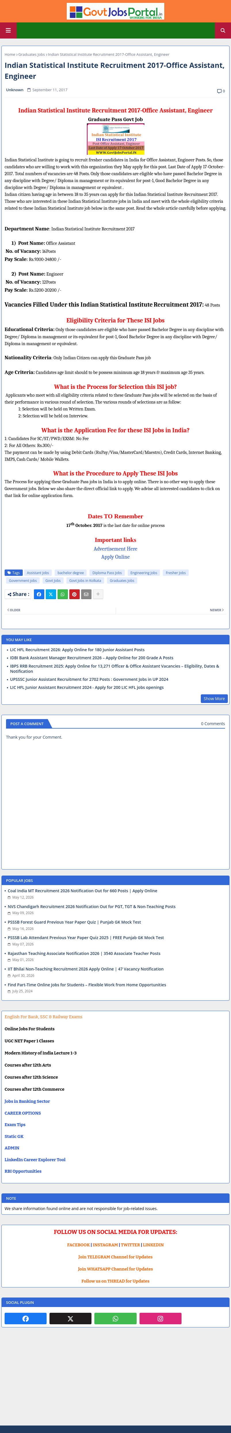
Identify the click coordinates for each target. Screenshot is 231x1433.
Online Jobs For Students (30, 1028)
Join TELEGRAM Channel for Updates (116, 1257)
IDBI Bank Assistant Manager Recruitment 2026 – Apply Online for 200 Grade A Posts (91, 657)
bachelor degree (71, 572)
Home (10, 54)
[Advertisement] (115, 1381)
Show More (214, 698)
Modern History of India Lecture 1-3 (41, 1053)
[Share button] (98, 594)
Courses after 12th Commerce (34, 1089)
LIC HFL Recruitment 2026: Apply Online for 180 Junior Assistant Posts (77, 649)
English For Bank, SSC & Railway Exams (43, 1016)
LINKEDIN (153, 1244)
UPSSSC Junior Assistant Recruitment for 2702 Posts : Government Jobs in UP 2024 (89, 679)
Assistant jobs (38, 572)
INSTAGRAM (105, 1244)
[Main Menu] (8, 30)
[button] (223, 30)
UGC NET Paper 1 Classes (29, 1041)
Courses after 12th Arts (28, 1065)
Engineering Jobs (144, 572)
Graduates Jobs (31, 54)
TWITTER (130, 1244)
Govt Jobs (53, 580)
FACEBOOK (78, 1244)
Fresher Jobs (176, 572)
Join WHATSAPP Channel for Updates (115, 1269)
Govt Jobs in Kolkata (85, 580)
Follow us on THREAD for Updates (115, 1281)
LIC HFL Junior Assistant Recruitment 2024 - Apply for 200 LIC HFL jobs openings (87, 687)
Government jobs (23, 580)
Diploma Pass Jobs (107, 572)
